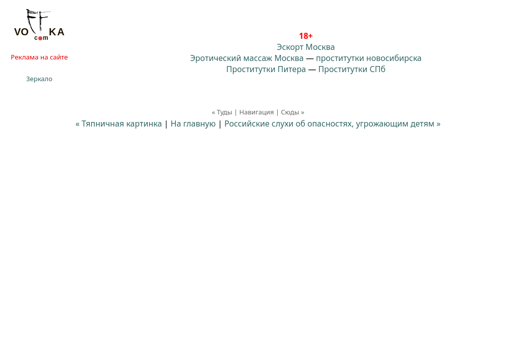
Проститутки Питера (266, 69)
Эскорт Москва (306, 46)
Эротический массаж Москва (246, 58)
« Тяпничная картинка (119, 123)
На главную (193, 123)
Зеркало (39, 78)
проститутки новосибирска (369, 58)
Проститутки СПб (351, 69)
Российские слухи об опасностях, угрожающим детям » (332, 123)
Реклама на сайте (39, 57)
